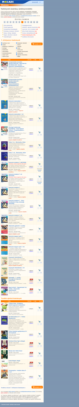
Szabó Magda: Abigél (14, 360)
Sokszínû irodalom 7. (14, 187)
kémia (18, 44)
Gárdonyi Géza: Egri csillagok (17, 341)
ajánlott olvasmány (21, 54)
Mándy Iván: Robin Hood (15, 351)
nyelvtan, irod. (5, 43)
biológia (4, 48)
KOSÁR (35, 44)
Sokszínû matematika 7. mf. (16, 114)
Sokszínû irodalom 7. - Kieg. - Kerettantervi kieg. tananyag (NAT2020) (17, 202)
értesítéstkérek (39, 170)
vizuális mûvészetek (22, 51)
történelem (4, 49)
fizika (18, 48)
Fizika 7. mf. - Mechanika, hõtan (17, 152)
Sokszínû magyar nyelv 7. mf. (17, 246)
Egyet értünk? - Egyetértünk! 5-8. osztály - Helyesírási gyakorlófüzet (18, 289)
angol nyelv (4, 54)
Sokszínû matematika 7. (15, 101)
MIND (18, 56)
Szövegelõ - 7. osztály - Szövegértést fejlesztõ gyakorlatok (15, 279)
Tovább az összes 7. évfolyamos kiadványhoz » (13, 387)
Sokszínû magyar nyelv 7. (16, 236)
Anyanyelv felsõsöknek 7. (16, 257)
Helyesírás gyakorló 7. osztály (17, 225)
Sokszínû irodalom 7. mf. (15, 215)
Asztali (18, 404)
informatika (4, 51)
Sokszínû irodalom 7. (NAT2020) (17, 162)
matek (3, 44)
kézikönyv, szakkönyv (7, 46)
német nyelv (5, 56)
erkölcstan (19, 53)
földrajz (18, 46)
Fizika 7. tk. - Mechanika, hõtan (17, 142)
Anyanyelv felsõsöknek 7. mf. (17, 267)
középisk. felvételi (21, 43)
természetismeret (6, 53)
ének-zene (19, 49)
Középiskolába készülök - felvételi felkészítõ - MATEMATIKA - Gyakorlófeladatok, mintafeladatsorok (16, 82)
